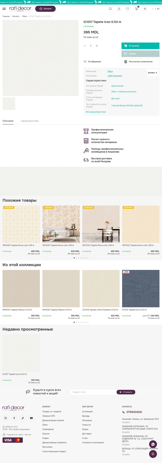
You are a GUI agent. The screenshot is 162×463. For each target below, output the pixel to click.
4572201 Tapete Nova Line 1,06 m (58, 245)
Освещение (48, 429)
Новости (86, 424)
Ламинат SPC (48, 416)
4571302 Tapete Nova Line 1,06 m (98, 245)
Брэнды (86, 416)
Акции (85, 429)
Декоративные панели (53, 420)
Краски (45, 433)
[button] (74, 257)
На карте (126, 422)
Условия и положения (93, 442)
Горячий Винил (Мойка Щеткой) (127, 105)
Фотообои (47, 447)
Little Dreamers (115, 76)
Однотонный (117, 86)
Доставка (86, 433)
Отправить (126, 392)
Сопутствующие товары (54, 451)
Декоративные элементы (54, 442)
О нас (85, 438)
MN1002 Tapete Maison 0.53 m (57, 310)
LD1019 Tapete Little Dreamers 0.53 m (100, 310)
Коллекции (87, 411)
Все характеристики (96, 112)
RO (158, 9)
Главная (6, 16)
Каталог (45, 8)
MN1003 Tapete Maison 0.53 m (17, 310)
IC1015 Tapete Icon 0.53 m (134, 310)
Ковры (45, 438)
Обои (24, 16)
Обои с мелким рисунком (123, 91)
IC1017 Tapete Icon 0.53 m (15, 374)
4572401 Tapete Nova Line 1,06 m (18, 245)
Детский (115, 98)
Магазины (87, 420)
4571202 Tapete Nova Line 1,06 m (138, 245)
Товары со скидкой (51, 411)
